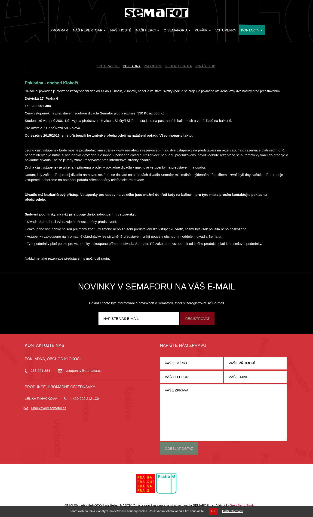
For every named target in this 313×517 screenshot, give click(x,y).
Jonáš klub (205, 66)
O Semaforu (177, 30)
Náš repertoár (89, 30)
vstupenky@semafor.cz (83, 370)
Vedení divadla (178, 66)
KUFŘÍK (203, 30)
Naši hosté (120, 30)
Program (59, 30)
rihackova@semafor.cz (48, 408)
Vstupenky (225, 30)
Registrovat (197, 318)
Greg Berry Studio (242, 505)
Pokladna (132, 66)
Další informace (232, 511)
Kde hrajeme (108, 66)
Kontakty (252, 30)
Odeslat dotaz (179, 448)
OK (213, 511)
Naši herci (147, 30)
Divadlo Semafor (156, 12)
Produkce (153, 66)
